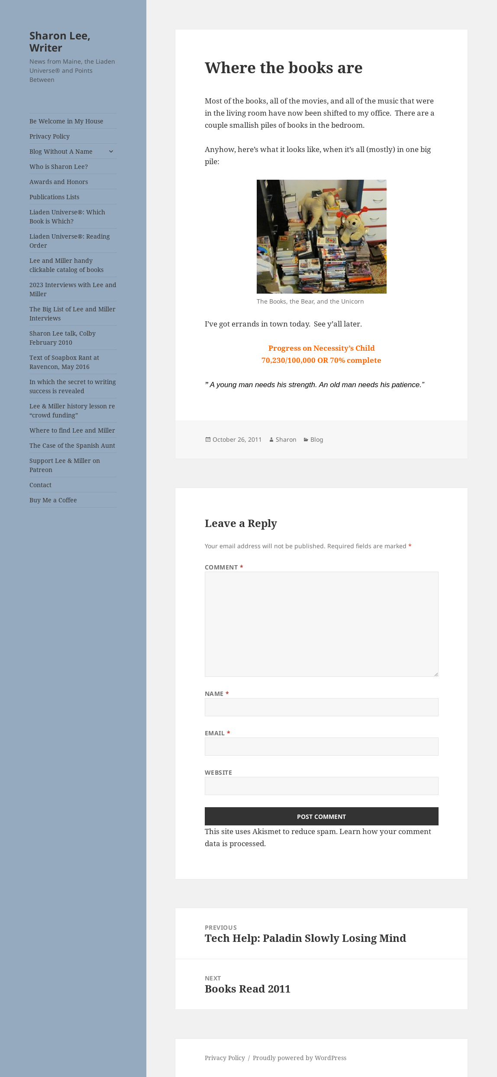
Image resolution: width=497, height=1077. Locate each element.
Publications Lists (54, 197)
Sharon (286, 439)
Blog (316, 439)
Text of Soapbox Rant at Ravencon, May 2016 (64, 362)
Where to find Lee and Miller (72, 430)
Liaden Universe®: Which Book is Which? (67, 216)
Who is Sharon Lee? (58, 166)
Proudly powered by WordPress (299, 1058)
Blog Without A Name (61, 151)
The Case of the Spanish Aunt (72, 445)
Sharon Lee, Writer (59, 41)
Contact (40, 485)
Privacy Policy (49, 136)
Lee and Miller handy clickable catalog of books (66, 265)
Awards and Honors (58, 182)
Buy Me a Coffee (53, 500)
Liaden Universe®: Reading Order (69, 240)
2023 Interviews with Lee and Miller (72, 289)
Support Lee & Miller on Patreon (64, 465)
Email (218, 733)
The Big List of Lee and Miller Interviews (72, 313)
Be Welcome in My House (66, 121)
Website (218, 772)
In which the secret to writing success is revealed (72, 386)
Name (217, 693)
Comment (224, 567)
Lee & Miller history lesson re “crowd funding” (72, 410)
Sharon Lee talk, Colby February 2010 (62, 337)
